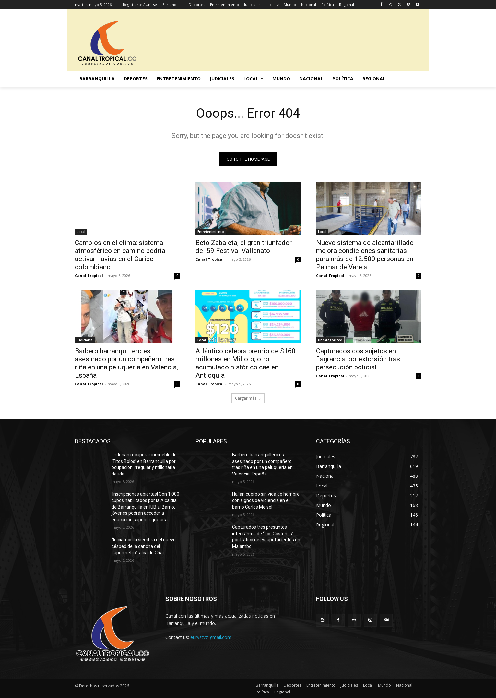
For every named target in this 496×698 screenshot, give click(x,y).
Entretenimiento (210, 231)
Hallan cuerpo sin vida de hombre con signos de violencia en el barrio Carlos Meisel (266, 500)
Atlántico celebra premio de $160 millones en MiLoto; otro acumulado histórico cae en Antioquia (245, 363)
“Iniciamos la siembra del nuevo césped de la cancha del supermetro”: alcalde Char (144, 546)
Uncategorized (330, 340)
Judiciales (85, 340)
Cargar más (248, 398)
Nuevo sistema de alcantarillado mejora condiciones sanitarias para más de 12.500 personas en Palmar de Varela (365, 255)
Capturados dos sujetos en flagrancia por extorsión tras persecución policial (358, 359)
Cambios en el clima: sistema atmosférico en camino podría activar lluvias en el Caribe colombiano (120, 255)
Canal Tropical (89, 275)
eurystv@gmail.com (210, 637)
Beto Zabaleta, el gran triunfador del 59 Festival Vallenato (243, 247)
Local (81, 231)
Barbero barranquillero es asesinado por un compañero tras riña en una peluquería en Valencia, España (126, 363)
